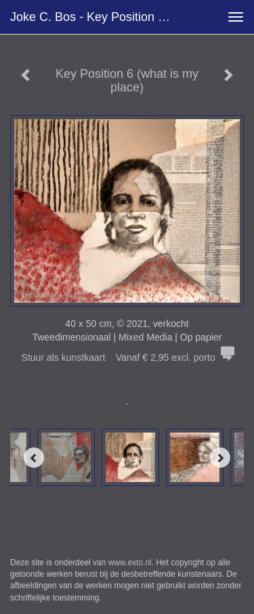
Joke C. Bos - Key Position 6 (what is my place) (97, 17)
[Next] (220, 457)
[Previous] (34, 457)
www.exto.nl (130, 562)
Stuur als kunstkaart (127, 357)
